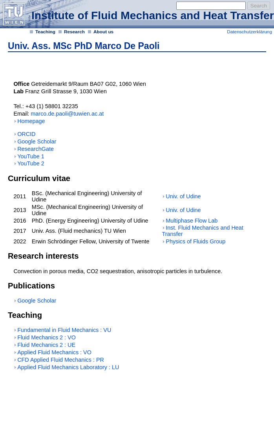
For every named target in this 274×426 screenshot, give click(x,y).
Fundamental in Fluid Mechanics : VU (64, 330)
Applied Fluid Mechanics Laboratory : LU (68, 367)
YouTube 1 (30, 156)
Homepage (31, 121)
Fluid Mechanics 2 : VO (46, 337)
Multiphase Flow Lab (191, 221)
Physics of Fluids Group (195, 241)
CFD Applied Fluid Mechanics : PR (60, 360)
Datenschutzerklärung (249, 31)
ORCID (26, 134)
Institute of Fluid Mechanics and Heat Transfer (152, 15)
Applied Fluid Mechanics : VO (54, 352)
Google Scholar (36, 141)
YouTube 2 (30, 163)
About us (103, 31)
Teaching (45, 31)
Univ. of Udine (183, 196)
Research (74, 31)
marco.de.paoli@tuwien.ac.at (67, 114)
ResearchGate (35, 149)
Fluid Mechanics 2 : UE (46, 345)
